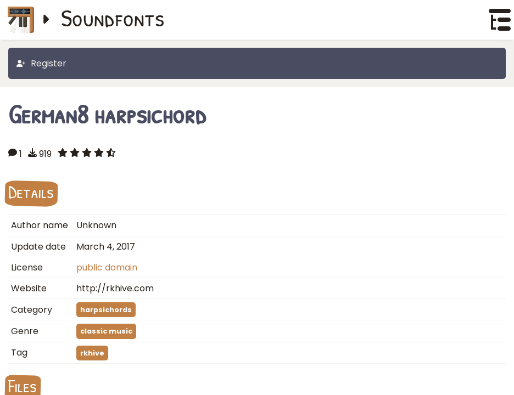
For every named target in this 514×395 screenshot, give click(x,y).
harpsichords (106, 309)
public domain (106, 267)
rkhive (92, 353)
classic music (106, 331)
